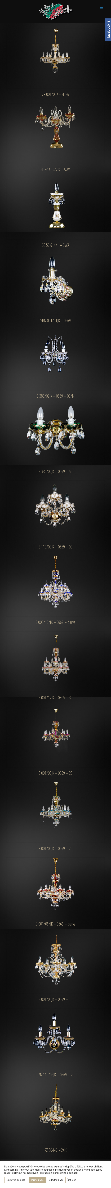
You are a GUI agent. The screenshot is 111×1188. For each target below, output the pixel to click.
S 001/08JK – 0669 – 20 (55, 773)
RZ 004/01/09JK (55, 1150)
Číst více (71, 1180)
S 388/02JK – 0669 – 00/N (55, 396)
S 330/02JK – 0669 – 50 (55, 471)
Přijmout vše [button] (37, 1180)
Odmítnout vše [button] (56, 1180)
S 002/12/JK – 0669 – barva (56, 622)
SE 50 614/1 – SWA (55, 245)
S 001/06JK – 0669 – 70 (55, 848)
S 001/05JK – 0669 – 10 (55, 999)
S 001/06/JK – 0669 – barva (55, 924)
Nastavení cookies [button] (16, 1180)
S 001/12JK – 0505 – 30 (55, 698)
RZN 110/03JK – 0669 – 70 (55, 1075)
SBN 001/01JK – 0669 (55, 320)
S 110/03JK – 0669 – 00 (55, 547)
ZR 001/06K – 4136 (55, 94)
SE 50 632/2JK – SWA (55, 170)
